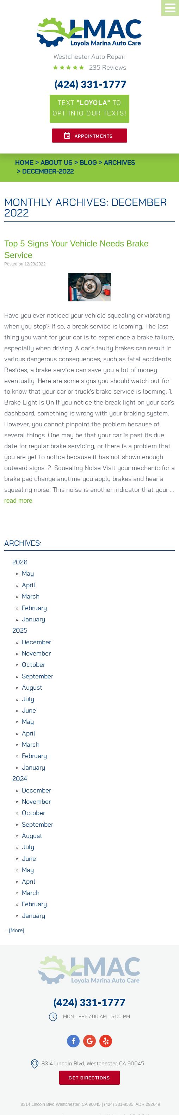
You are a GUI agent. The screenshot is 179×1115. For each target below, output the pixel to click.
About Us (57, 163)
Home (24, 163)
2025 (19, 631)
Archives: (23, 543)
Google (89, 1041)
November (36, 654)
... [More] (14, 930)
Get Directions (89, 1078)
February (34, 608)
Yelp (105, 1041)
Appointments (94, 136)
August (32, 688)
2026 (19, 562)
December (36, 642)
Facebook (73, 1041)
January (33, 619)
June (29, 711)
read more (18, 500)
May (28, 574)
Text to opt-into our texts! (90, 108)
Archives (119, 163)
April (28, 585)
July (28, 699)
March (30, 597)
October (33, 665)
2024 (19, 779)
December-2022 (48, 172)
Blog (88, 163)
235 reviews (106, 68)
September (37, 677)
